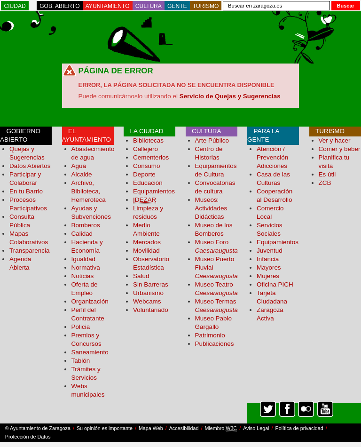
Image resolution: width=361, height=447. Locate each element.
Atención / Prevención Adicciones (272, 157)
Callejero (145, 148)
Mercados (147, 242)
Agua (78, 165)
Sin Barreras (150, 284)
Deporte (144, 174)
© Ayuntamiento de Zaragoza (38, 428)
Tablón (80, 360)
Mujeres (268, 275)
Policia (80, 326)
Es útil (327, 174)
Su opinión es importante (105, 428)
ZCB (325, 182)
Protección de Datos (28, 436)
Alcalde (81, 174)
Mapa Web (151, 428)
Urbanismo (148, 292)
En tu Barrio (26, 191)
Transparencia (29, 250)
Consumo (146, 165)
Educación (148, 182)
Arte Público (212, 140)
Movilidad (146, 250)
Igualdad (83, 259)
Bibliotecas (148, 140)
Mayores (269, 267)
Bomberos (85, 225)
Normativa (85, 267)
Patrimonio (210, 335)
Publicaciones (214, 343)
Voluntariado (150, 309)
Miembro (220, 428)
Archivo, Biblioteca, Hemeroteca (88, 191)
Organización (90, 301)
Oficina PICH (275, 284)
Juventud (270, 250)
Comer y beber (340, 148)
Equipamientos (154, 191)
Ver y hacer (335, 140)
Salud (141, 275)
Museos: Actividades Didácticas (211, 208)
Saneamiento (90, 352)
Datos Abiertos (29, 165)
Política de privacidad (299, 428)
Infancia (268, 259)
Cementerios (151, 157)
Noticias (82, 275)
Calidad (82, 233)
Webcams (147, 301)
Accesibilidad (184, 428)
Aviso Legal (256, 428)
